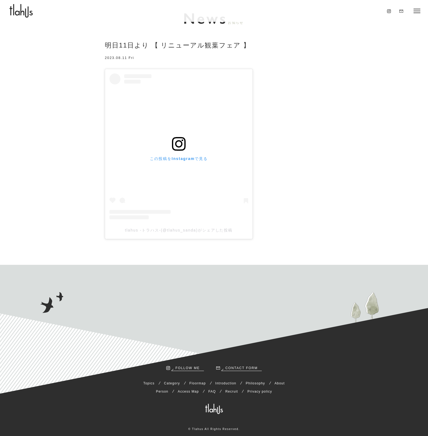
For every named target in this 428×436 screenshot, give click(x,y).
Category (172, 383)
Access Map (188, 391)
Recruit (231, 391)
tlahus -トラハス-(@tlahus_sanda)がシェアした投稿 (179, 230)
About (280, 383)
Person (162, 391)
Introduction (225, 383)
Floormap (197, 383)
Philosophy (255, 383)
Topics (148, 383)
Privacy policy (259, 391)
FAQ (212, 391)
